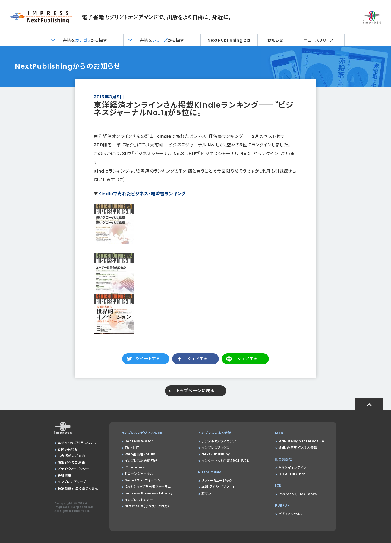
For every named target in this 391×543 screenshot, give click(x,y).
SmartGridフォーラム (142, 480)
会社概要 (64, 475)
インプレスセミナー (139, 499)
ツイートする (147, 359)
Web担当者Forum (140, 454)
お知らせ (275, 40)
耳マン (206, 493)
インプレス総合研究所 (141, 460)
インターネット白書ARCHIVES (225, 460)
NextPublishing (216, 454)
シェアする (197, 359)
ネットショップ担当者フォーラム (148, 486)
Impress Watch (139, 441)
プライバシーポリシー (74, 469)
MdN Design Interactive (301, 441)
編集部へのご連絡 (71, 462)
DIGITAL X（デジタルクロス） (147, 506)
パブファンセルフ (290, 514)
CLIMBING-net (292, 474)
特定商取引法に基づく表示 (78, 488)
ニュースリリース (319, 40)
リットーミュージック (216, 480)
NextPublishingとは (229, 40)
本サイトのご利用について (77, 442)
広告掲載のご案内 (71, 455)
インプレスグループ (72, 482)
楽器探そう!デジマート (218, 487)
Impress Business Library (149, 493)
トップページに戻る (195, 391)
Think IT (132, 447)
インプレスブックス (215, 447)
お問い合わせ (68, 449)
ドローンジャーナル (139, 473)
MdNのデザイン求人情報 (297, 447)
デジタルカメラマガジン (218, 441)
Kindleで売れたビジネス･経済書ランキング (142, 194)
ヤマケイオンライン (292, 467)
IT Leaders (135, 467)
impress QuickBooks (297, 494)
